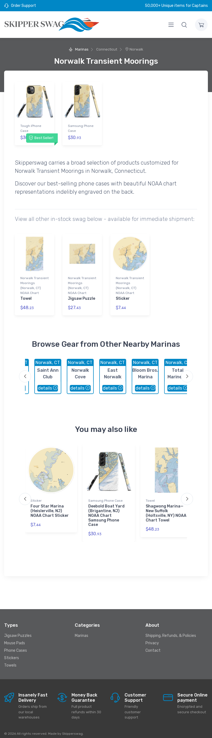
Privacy (152, 638)
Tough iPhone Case (30, 128)
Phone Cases (15, 645)
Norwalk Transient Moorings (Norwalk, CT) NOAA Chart (34, 283)
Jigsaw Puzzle (81, 296)
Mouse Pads (14, 638)
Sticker (123, 296)
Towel (26, 296)
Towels (10, 660)
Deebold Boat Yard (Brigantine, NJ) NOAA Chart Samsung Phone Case (106, 511)
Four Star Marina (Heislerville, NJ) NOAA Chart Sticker (50, 507)
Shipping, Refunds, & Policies (170, 631)
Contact (153, 645)
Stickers (11, 653)
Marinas (78, 49)
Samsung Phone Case (80, 128)
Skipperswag (72, 729)
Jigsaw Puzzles (18, 631)
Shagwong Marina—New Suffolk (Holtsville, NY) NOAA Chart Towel (166, 509)
